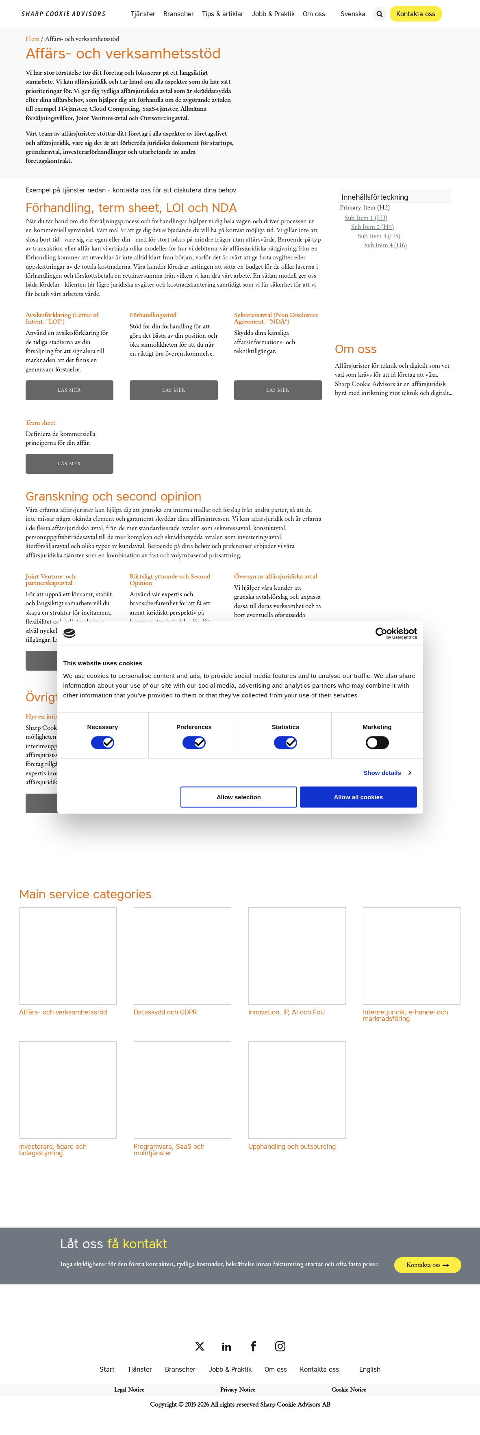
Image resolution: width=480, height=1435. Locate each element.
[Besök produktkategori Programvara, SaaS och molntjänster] (183, 1100)
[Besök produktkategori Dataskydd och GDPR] (183, 963)
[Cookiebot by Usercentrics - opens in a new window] (381, 633)
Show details (382, 772)
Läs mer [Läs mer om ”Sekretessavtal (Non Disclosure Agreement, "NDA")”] (277, 390)
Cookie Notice (349, 1389)
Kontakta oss (319, 1369)
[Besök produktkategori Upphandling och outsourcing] (297, 1096)
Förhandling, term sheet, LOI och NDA (131, 207)
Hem (32, 39)
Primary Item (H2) (365, 207)
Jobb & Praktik (273, 14)
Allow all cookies (358, 797)
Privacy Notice (237, 1389)
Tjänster (143, 14)
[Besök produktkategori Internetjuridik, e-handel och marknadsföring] (412, 966)
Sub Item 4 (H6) (385, 245)
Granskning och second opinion (113, 496)
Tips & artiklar (223, 14)
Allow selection (239, 797)
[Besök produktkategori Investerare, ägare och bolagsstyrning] (68, 1100)
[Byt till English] (366, 1369)
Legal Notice (129, 1389)
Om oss (314, 14)
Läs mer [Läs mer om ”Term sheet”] (69, 463)
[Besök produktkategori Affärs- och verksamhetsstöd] (68, 963)
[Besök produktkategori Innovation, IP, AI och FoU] (297, 963)
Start (107, 1369)
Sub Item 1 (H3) (366, 218)
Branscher (179, 14)
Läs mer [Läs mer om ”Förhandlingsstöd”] (173, 390)
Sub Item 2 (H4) (372, 227)
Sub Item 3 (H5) (379, 236)
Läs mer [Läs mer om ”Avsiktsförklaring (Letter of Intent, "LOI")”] (69, 390)
